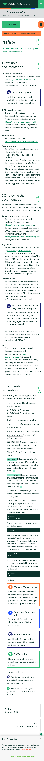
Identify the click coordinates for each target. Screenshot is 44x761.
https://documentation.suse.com (22, 79)
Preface (35, 15)
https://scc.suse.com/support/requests (23, 236)
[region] (22, 748)
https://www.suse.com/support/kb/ (21, 122)
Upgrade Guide (23, 15)
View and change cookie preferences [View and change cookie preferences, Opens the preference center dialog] (22, 756)
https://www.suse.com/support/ (19, 225)
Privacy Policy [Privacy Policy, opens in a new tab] (25, 750)
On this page (11, 24)
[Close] (40, 738)
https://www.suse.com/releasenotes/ (21, 141)
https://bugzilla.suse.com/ (19, 250)
